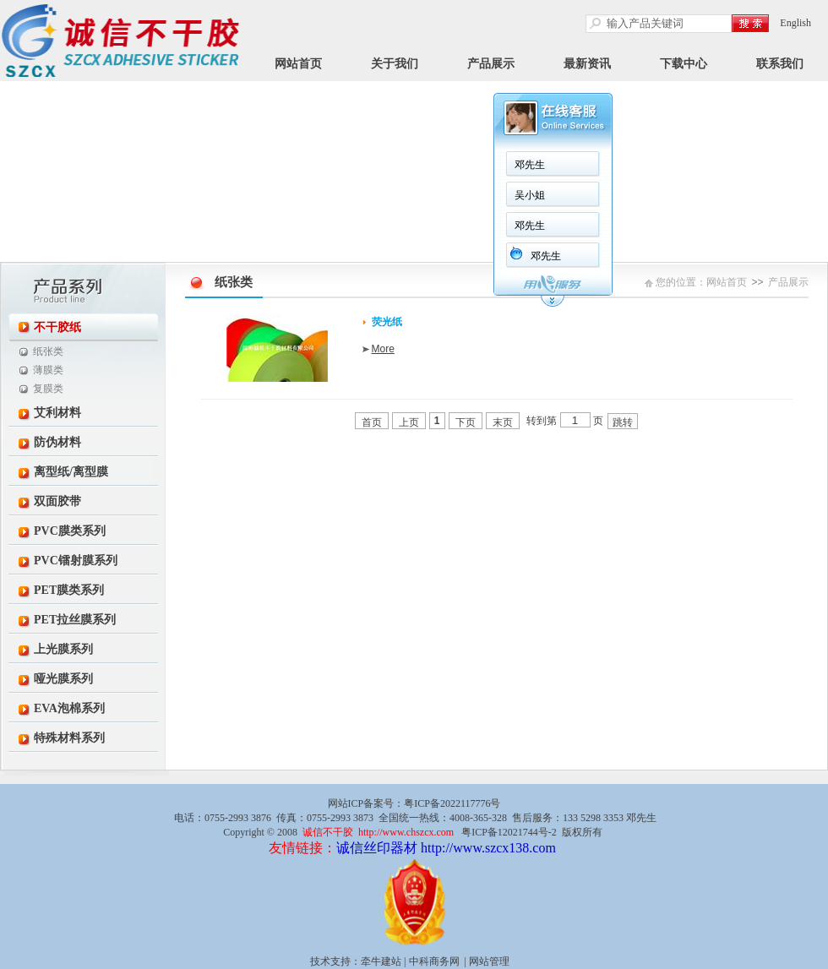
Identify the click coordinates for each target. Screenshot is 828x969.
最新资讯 (587, 63)
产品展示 (491, 63)
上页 (409, 422)
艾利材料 (57, 412)
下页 (465, 422)
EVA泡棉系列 (69, 708)
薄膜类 (48, 370)
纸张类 (48, 351)
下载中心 (683, 63)
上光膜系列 (63, 649)
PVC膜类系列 (70, 531)
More (383, 349)
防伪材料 (57, 442)
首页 (372, 422)
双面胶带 (57, 501)
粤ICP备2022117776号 (452, 803)
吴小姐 (530, 195)
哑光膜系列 (63, 678)
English (795, 23)
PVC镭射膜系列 (75, 560)
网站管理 (489, 961)
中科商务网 (434, 961)
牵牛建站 (381, 961)
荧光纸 (387, 322)
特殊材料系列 (69, 738)
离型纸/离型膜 (71, 471)
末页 (503, 422)
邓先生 (530, 165)
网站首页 (298, 63)
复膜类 (48, 389)
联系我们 (779, 63)
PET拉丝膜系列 (75, 619)
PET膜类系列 (69, 590)
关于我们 (394, 63)
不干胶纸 (57, 327)
